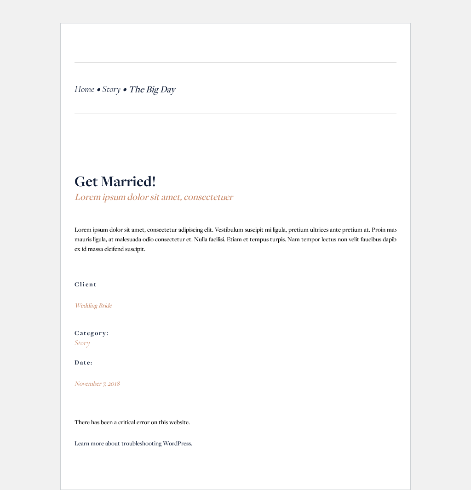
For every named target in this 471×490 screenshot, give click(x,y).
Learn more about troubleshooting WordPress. (133, 443)
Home (84, 89)
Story (111, 89)
